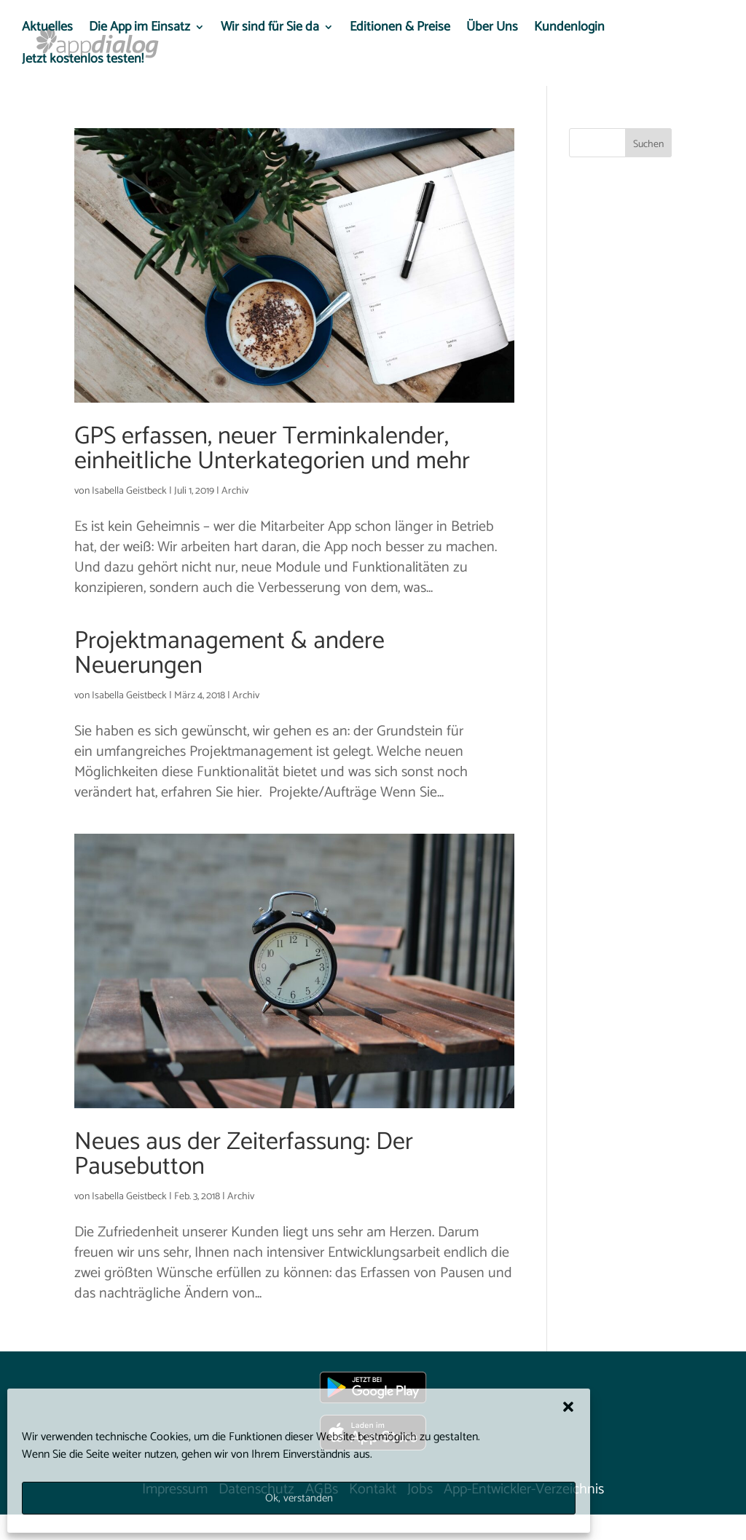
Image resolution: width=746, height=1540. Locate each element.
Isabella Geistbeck (129, 491)
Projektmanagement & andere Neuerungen (229, 653)
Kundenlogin (569, 30)
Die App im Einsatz (139, 30)
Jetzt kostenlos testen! (83, 62)
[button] (568, 1406)
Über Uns (492, 30)
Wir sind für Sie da (270, 30)
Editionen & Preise (400, 30)
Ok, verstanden (299, 1498)
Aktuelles (47, 30)
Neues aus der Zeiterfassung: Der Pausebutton (243, 1154)
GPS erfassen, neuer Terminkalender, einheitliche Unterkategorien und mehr (272, 448)
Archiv (234, 491)
